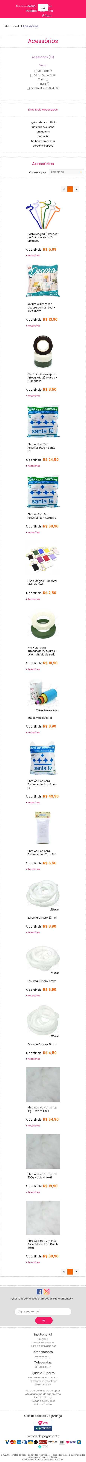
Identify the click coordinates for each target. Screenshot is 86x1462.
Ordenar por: (38, 172)
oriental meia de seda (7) (45, 88)
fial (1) (44, 79)
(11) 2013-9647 (43, 1367)
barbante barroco (43, 145)
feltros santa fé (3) (45, 75)
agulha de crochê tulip (43, 122)
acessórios (30, 26)
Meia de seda (12, 26)
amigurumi (43, 131)
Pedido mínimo (43, 1397)
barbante (43, 136)
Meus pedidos (43, 1384)
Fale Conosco (43, 1356)
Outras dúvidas (43, 1404)
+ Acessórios (33, 255)
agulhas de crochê (43, 127)
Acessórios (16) (43, 57)
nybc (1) (44, 83)
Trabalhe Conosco (43, 1342)
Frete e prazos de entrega (43, 1381)
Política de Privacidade (43, 1346)
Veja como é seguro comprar (43, 1390)
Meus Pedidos (31, 8)
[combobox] (66, 172)
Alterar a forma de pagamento (43, 1394)
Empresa (43, 1339)
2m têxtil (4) (45, 70)
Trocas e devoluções (43, 1401)
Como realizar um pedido (43, 1377)
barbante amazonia (43, 141)
